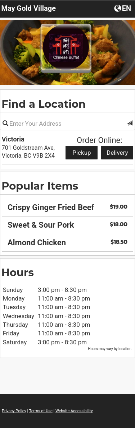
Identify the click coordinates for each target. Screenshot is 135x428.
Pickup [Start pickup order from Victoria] (81, 152)
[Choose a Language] (123, 8)
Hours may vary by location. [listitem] (110, 349)
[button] (129, 123)
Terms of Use (41, 411)
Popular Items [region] (39, 186)
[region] (67, 222)
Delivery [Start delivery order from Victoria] (117, 152)
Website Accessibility (74, 411)
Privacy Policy (14, 411)
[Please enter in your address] (67, 123)
